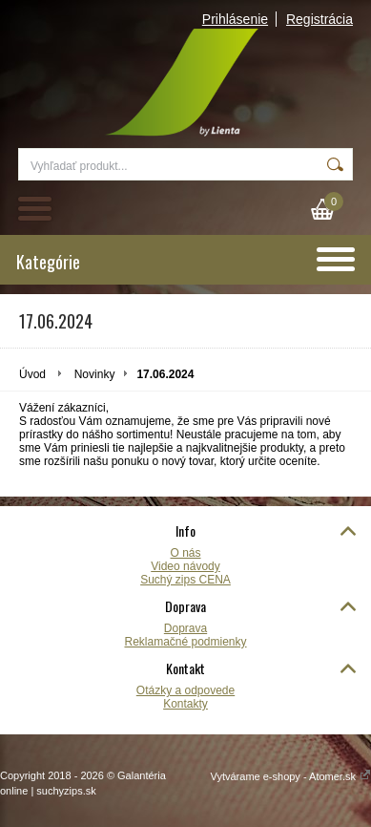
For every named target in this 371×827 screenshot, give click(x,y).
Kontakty (185, 703)
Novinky (94, 374)
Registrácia (319, 19)
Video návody (185, 566)
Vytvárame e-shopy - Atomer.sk (291, 776)
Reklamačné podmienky (185, 641)
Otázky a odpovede (185, 690)
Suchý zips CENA (185, 579)
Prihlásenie (235, 19)
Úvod (32, 374)
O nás (185, 553)
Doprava (185, 628)
